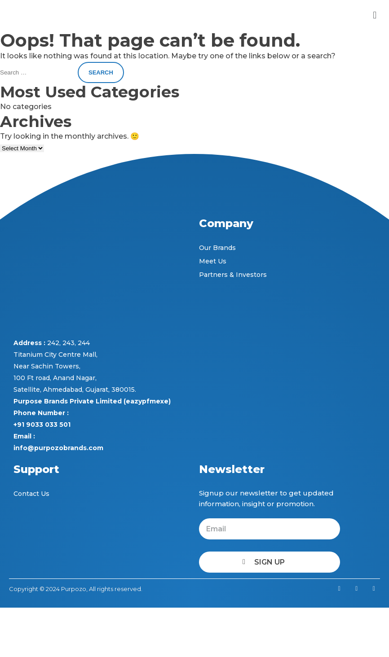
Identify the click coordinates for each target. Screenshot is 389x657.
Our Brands (217, 248)
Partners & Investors (233, 275)
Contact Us (31, 494)
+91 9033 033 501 (42, 424)
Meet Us (212, 261)
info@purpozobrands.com (58, 448)
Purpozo (73, 588)
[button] (375, 15)
